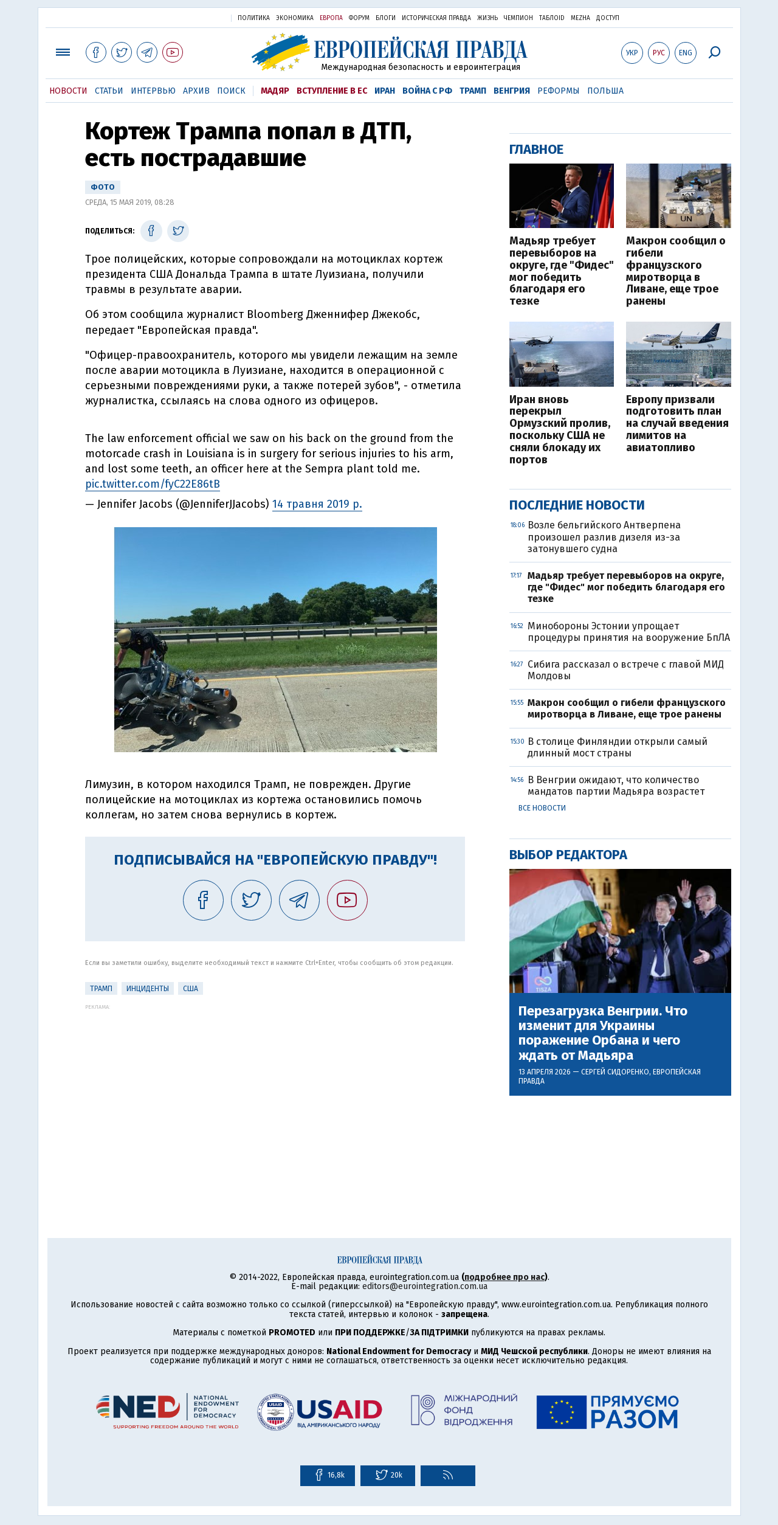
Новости (68, 91)
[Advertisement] (275, 1095)
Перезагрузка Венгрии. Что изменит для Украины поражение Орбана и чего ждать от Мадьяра (602, 1033)
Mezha (580, 18)
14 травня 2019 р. (317, 504)
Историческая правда (436, 18)
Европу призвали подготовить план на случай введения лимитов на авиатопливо (677, 424)
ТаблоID (552, 18)
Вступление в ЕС (332, 91)
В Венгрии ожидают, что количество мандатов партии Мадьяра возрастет (616, 785)
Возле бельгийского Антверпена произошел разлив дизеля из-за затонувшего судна (604, 536)
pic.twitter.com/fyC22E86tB (152, 484)
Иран (384, 91)
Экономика (295, 18)
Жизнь (487, 18)
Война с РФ (427, 91)
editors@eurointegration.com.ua (424, 1286)
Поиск (231, 91)
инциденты (147, 988)
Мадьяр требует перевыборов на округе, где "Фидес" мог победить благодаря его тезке (561, 271)
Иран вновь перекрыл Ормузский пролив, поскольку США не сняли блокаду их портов (559, 430)
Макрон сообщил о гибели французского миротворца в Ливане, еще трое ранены (676, 271)
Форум (359, 18)
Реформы (558, 91)
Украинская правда (192, 17)
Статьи (109, 91)
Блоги (386, 18)
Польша (605, 91)
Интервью (153, 91)
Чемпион (518, 18)
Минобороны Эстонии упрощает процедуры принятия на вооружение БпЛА (629, 631)
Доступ (607, 18)
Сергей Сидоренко (615, 1072)
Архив (196, 91)
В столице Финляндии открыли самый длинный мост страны (617, 747)
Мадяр (275, 91)
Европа (331, 18)
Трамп (473, 91)
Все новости (542, 808)
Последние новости (577, 505)
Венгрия (512, 91)
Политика (254, 18)
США (190, 988)
